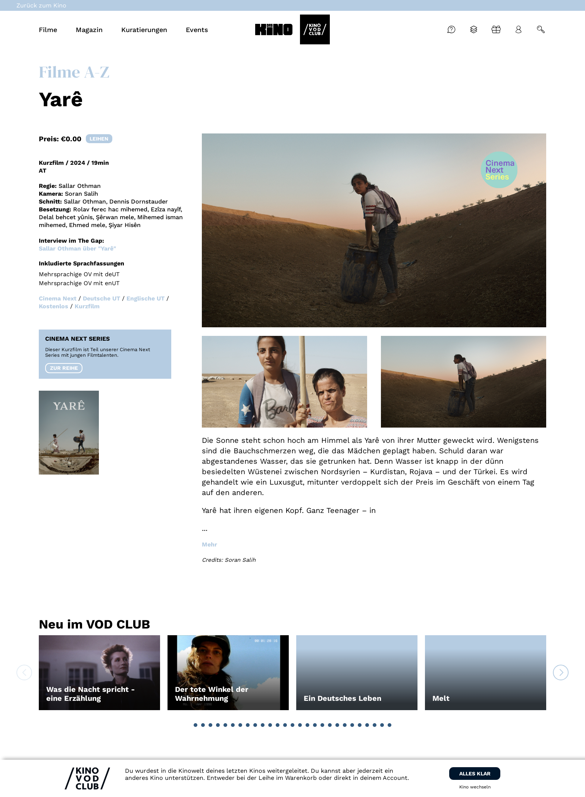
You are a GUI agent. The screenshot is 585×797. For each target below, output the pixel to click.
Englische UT (145, 298)
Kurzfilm (87, 306)
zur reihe (64, 368)
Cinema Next (57, 298)
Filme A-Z (74, 71)
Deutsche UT (101, 298)
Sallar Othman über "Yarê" (77, 248)
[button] (195, 725)
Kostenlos (53, 306)
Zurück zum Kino (41, 5)
